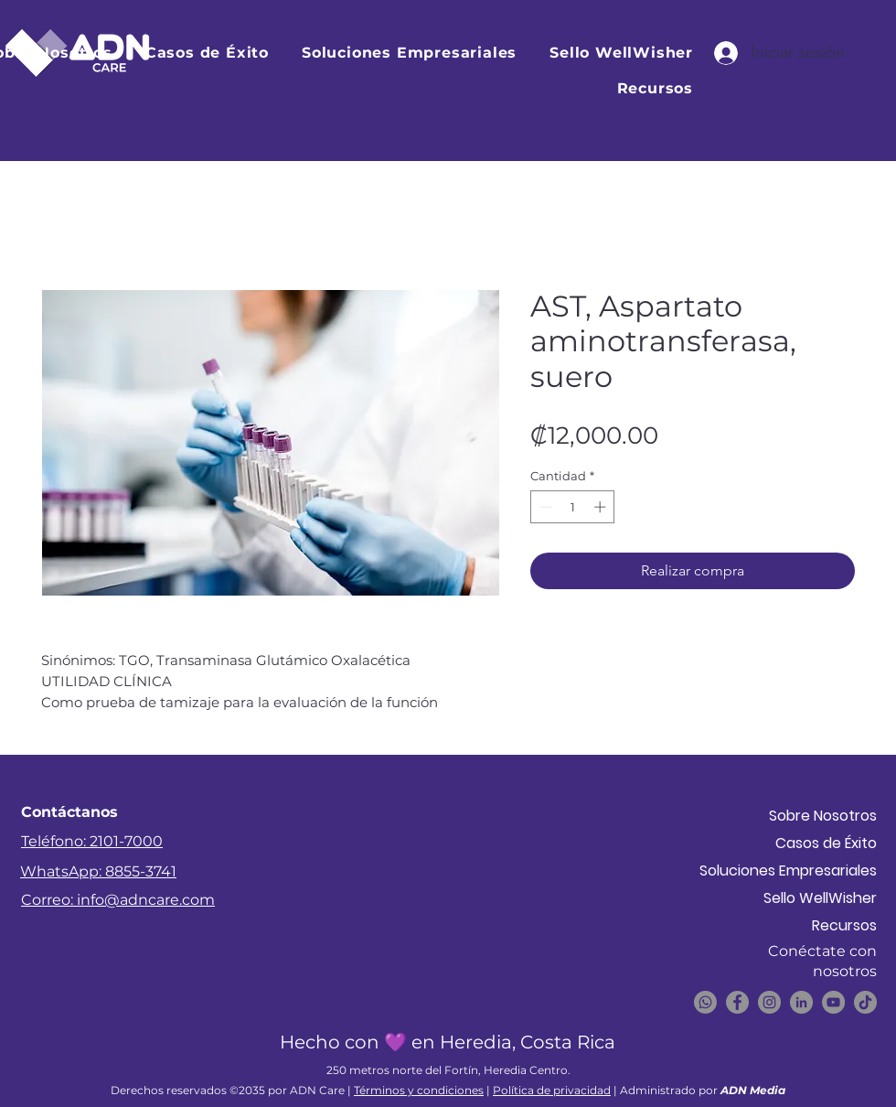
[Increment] (602, 506)
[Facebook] (737, 1002)
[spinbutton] (573, 506)
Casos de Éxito (826, 843)
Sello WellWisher (820, 897)
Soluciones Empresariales (812, 870)
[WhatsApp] (705, 1002)
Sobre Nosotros (823, 815)
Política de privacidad (552, 1090)
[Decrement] (544, 506)
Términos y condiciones (419, 1090)
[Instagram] (769, 1002)
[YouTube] (833, 1002)
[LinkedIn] (801, 1002)
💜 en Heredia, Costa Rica (499, 1042)
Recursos (844, 925)
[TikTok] (865, 1002)
